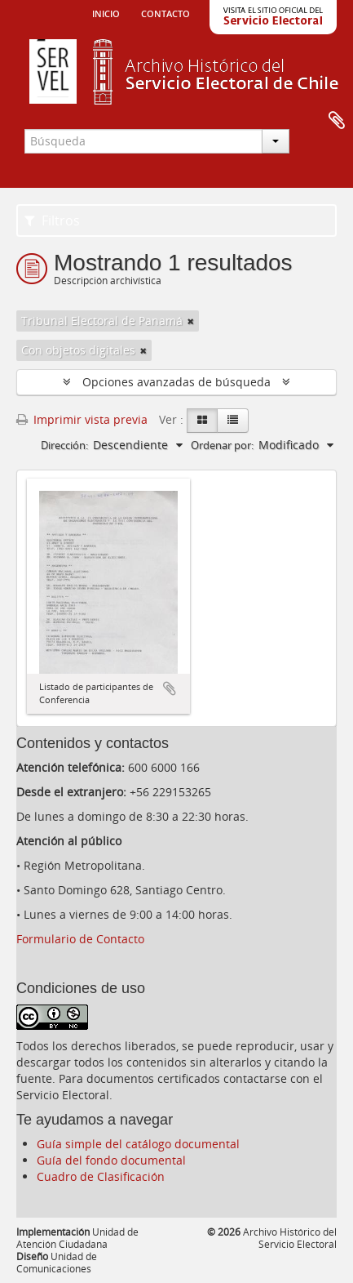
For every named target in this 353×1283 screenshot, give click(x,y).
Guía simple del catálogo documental (138, 1144)
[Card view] (202, 420)
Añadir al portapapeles (169, 688)
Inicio (106, 12)
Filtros (52, 220)
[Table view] (233, 420)
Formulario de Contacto (80, 939)
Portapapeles (336, 121)
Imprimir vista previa (82, 419)
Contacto (165, 12)
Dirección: (64, 445)
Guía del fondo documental (111, 1160)
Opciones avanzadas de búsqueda (176, 382)
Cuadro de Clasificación (101, 1176)
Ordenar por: (222, 445)
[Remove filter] (191, 321)
